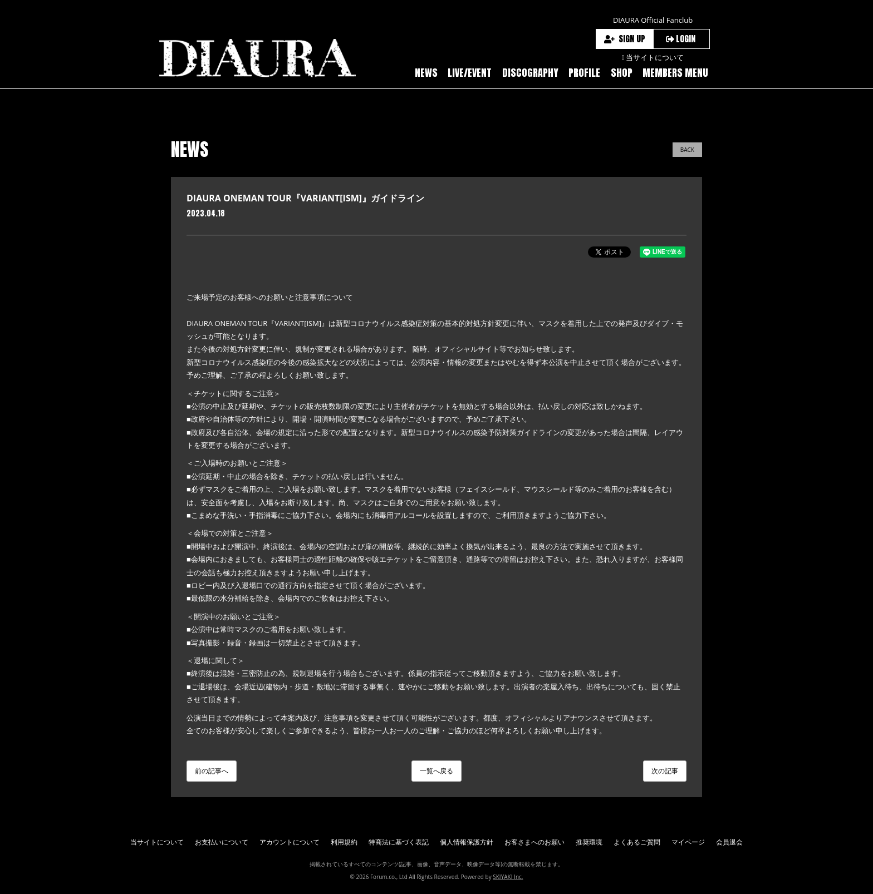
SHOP (621, 72)
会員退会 (729, 842)
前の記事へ (211, 771)
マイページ (688, 842)
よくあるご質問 (637, 842)
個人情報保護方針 (466, 842)
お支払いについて (221, 842)
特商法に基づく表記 (399, 842)
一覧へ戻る (436, 771)
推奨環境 (589, 842)
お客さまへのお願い (534, 842)
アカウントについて (289, 842)
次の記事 (664, 771)
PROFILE (584, 72)
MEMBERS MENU (675, 72)
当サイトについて (157, 842)
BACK (687, 150)
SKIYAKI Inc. (508, 877)
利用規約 (344, 842)
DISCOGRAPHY (530, 72)
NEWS (426, 72)
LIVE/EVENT (470, 72)
